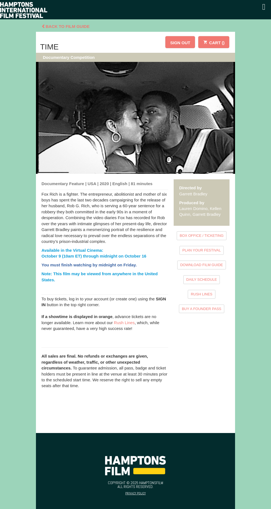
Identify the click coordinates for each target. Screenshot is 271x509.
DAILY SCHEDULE (201, 279)
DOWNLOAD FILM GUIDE (201, 265)
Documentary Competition (69, 57)
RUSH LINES (201, 294)
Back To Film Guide (65, 26)
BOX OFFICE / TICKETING (202, 235)
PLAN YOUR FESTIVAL (202, 250)
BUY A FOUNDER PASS (202, 309)
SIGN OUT (180, 42)
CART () (214, 42)
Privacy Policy (135, 493)
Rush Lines (124, 322)
